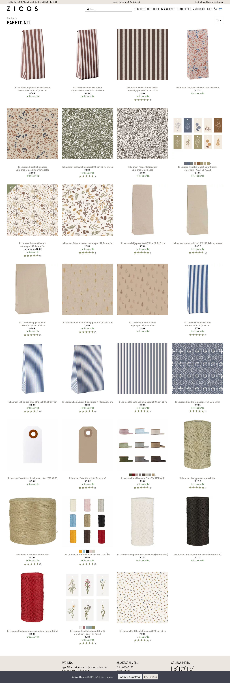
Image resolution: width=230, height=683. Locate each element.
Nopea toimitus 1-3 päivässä (126, 1)
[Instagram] (182, 669)
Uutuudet (153, 9)
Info (209, 9)
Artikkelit (199, 9)
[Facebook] (174, 669)
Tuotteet (140, 9)
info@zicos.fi (123, 670)
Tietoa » (109, 676)
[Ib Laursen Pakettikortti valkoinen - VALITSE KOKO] (32, 455)
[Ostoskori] (215, 9)
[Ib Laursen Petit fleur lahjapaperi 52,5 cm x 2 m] (142, 610)
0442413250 (127, 667)
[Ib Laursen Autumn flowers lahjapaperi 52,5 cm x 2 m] (32, 222)
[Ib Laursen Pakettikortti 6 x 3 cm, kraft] (87, 455)
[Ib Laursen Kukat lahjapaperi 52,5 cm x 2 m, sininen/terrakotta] (32, 144)
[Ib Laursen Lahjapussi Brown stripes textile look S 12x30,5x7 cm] (87, 66)
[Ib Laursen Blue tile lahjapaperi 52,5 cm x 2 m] (197, 379)
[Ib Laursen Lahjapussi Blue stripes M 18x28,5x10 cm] (87, 379)
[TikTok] (190, 669)
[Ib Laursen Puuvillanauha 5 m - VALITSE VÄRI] (142, 455)
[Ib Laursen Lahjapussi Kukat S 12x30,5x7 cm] (197, 66)
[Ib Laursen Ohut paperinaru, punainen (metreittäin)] (32, 610)
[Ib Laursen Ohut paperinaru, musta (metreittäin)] (197, 532)
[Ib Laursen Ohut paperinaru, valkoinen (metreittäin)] (142, 532)
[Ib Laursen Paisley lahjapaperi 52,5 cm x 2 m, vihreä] (87, 144)
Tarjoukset (168, 9)
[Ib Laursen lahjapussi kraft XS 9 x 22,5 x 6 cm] (142, 222)
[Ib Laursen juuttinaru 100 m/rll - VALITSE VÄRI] (87, 532)
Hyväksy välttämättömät (130, 677)
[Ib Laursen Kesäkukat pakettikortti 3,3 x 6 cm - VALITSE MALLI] (87, 610)
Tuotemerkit (183, 9)
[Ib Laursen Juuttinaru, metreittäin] (32, 532)
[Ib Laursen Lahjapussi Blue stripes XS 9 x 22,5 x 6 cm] (197, 301)
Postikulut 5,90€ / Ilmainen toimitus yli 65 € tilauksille (32, 1)
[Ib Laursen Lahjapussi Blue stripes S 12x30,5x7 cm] (32, 379)
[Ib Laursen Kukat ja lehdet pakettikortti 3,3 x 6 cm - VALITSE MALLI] (197, 144)
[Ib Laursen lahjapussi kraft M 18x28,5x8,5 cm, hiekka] (32, 301)
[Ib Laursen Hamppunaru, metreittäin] (197, 455)
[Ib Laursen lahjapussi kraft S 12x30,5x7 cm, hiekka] (197, 222)
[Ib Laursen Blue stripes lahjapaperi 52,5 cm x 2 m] (142, 379)
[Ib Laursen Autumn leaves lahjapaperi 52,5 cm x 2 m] (87, 222)
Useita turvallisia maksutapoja (209, 1)
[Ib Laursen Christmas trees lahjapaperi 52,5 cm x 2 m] (142, 301)
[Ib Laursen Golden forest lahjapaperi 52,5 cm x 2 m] (87, 301)
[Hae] (108, 9)
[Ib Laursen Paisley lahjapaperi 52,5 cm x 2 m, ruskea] (142, 144)
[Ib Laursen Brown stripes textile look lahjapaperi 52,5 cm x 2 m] (142, 66)
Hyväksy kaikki (150, 677)
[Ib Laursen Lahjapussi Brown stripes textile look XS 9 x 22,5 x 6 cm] (32, 66)
